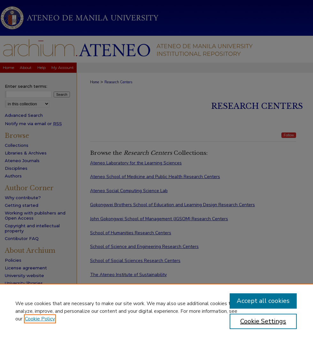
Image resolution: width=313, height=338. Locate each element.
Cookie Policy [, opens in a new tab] (40, 318)
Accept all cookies (263, 301)
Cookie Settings (263, 321)
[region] (156, 311)
